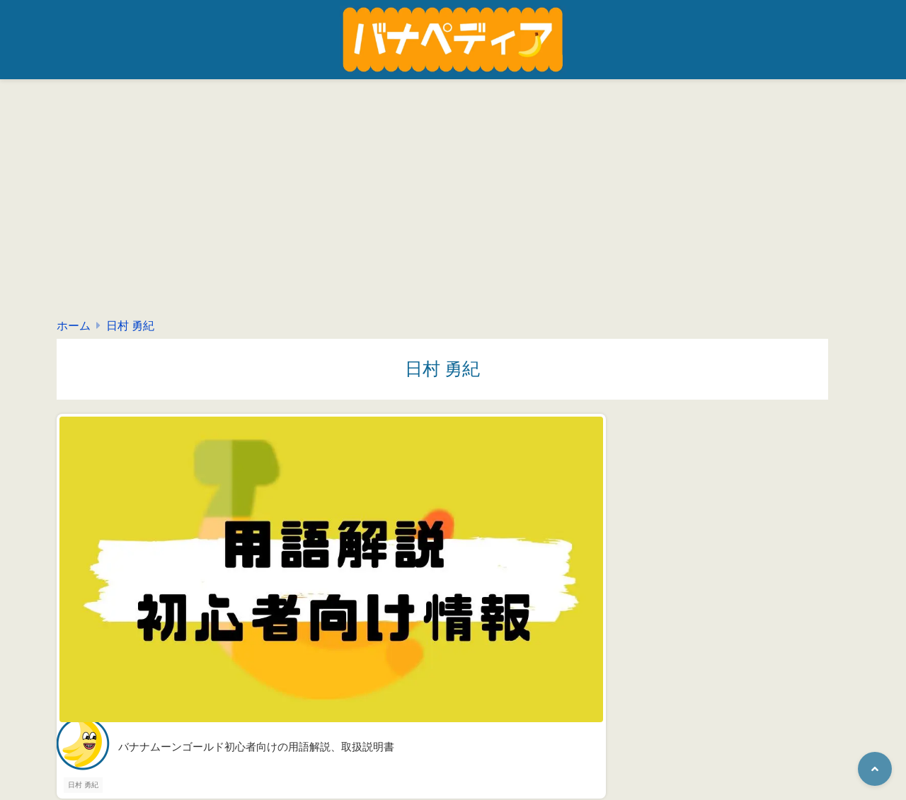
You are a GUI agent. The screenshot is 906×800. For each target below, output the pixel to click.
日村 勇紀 (130, 326)
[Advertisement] (453, 185)
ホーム (74, 326)
